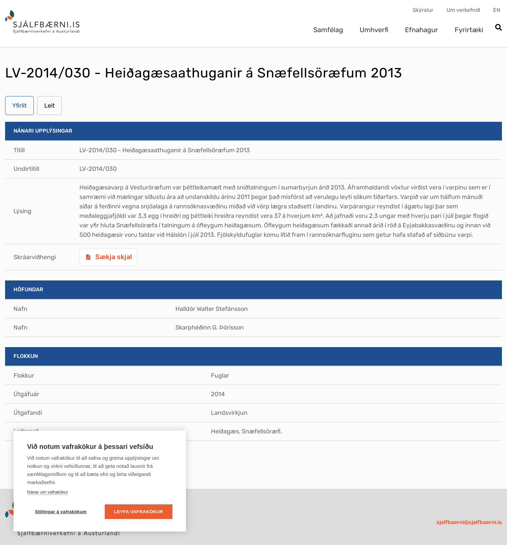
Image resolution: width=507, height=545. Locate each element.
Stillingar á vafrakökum (61, 511)
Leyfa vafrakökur (138, 511)
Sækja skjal (113, 257)
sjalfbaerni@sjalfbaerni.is (469, 522)
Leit (49, 105)
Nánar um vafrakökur (47, 492)
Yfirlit (19, 105)
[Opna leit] (498, 28)
